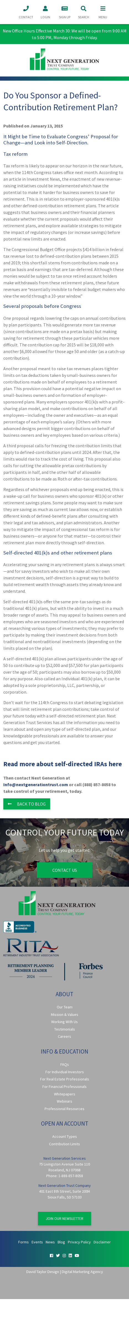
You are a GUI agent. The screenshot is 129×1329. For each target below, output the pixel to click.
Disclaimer (102, 1241)
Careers (64, 1036)
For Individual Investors (64, 1071)
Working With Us (64, 1021)
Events (37, 1241)
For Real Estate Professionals (64, 1079)
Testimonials (64, 1029)
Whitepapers (64, 1093)
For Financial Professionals (64, 1086)
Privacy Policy (79, 1241)
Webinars (64, 1101)
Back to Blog (27, 804)
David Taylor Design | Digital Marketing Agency (64, 1271)
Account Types (64, 1136)
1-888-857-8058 (70, 1175)
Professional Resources (64, 1108)
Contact (25, 11)
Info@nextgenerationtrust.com (35, 784)
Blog (61, 1241)
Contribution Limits (64, 1143)
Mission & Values (64, 1014)
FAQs (64, 1064)
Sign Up (64, 11)
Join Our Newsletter (64, 1218)
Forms (23, 1241)
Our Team (65, 1007)
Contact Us (64, 870)
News (50, 1241)
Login (45, 11)
